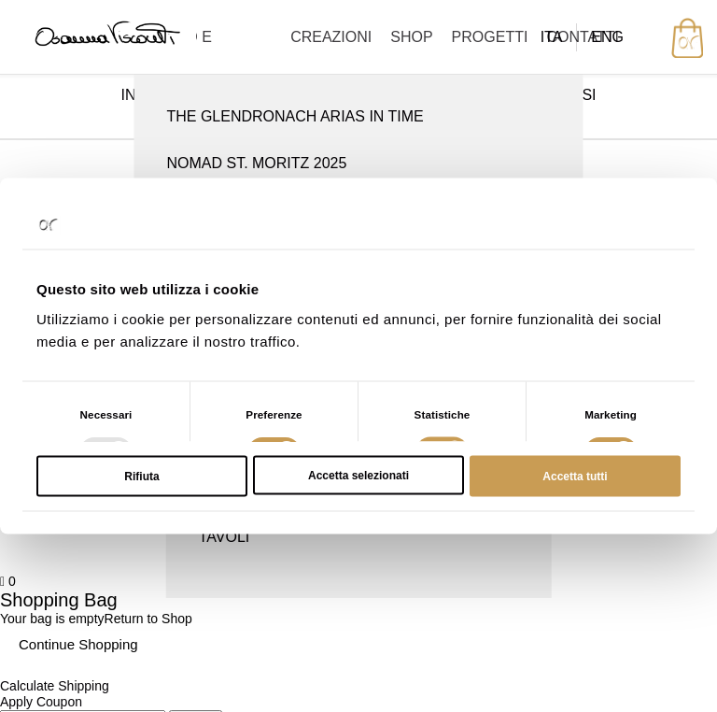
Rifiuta (141, 475)
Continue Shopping (78, 644)
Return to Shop (148, 618)
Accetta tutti (574, 475)
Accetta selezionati (358, 474)
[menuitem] (552, 37)
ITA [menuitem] (552, 37)
